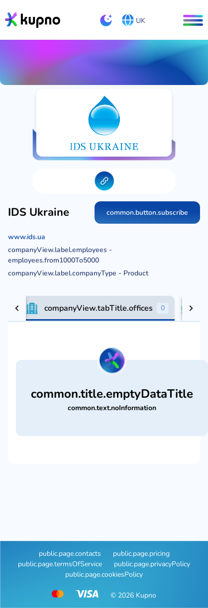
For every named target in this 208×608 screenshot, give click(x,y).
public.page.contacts (70, 553)
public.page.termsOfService (60, 564)
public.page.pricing (141, 553)
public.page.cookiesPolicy (104, 574)
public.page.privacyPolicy (152, 564)
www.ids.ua (26, 237)
